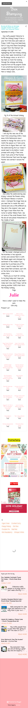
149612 (8, 389)
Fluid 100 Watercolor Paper (7, 387)
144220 (19, 426)
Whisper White (19, 532)
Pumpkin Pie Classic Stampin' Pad (19, 325)
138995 (19, 417)
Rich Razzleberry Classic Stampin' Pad (7, 334)
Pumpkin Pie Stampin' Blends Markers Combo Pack (8, 355)
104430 (8, 425)
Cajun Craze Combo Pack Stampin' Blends (19, 344)
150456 (19, 408)
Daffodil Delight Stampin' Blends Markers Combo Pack (8, 366)
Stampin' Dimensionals (8, 424)
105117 (19, 389)
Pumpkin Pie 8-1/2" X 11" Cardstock (19, 387)
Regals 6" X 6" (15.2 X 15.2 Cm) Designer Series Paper (8, 407)
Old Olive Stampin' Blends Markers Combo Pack (19, 366)
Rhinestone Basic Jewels (19, 424)
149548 (8, 325)
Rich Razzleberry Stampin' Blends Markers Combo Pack (8, 377)
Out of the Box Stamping (14, 9)
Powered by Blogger (14, 702)
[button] (26, 26)
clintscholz (18, 705)
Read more (22, 594)
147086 (19, 327)
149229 (19, 318)
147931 (19, 346)
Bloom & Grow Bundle (8, 314)
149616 (8, 409)
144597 (19, 369)
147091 (8, 336)
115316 (8, 398)
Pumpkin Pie (6, 529)
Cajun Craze (5, 523)
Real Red (14, 529)
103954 (19, 377)
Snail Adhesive (7, 416)
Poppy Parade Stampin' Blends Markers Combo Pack (8, 345)
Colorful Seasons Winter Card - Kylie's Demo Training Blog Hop (12, 600)
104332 (8, 417)
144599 (7, 358)
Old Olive (15, 526)
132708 (19, 336)
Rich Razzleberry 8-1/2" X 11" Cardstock (7, 396)
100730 (19, 398)
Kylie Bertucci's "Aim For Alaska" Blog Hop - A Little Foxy (12, 640)
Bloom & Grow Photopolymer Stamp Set (19, 315)
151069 (8, 315)
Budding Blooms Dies (8, 324)
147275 (8, 347)
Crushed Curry (16, 523)
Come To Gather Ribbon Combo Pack (19, 406)
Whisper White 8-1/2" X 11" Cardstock (19, 396)
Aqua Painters (19, 376)
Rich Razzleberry (7, 532)
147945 (19, 356)
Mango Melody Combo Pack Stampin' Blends (19, 354)
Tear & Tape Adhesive (19, 416)
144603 (8, 369)
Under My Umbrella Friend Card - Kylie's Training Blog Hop (12, 620)
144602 (8, 379)
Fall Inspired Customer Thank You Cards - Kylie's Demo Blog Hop (11, 579)
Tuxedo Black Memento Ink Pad (19, 334)
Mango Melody (6, 526)
